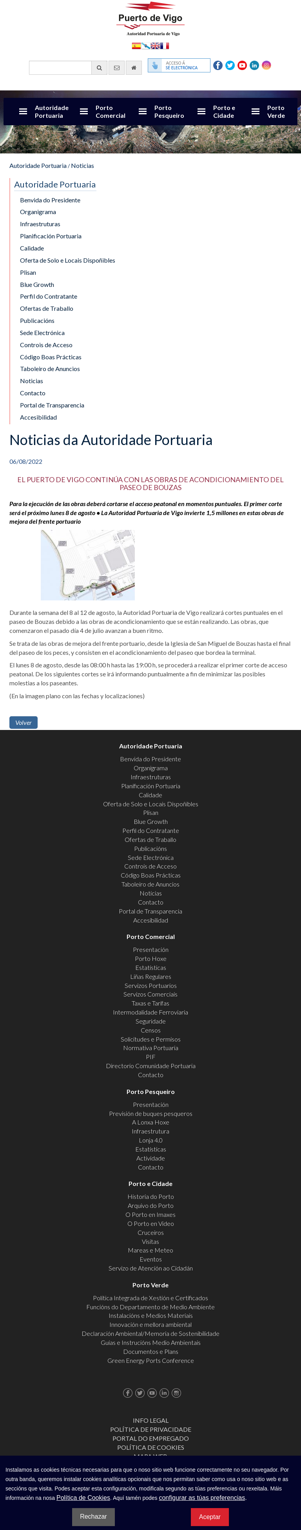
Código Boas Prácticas (51, 356)
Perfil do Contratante (48, 296)
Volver (23, 722)
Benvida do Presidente (50, 200)
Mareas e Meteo (150, 1250)
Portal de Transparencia (52, 405)
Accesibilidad (38, 417)
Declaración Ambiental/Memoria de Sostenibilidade (150, 1333)
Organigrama (38, 211)
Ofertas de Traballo (46, 308)
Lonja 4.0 (151, 1140)
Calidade (32, 248)
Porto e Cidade (224, 111)
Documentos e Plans (150, 1351)
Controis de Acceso (46, 344)
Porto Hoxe (151, 958)
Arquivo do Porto (151, 1205)
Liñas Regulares (150, 976)
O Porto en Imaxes (150, 1214)
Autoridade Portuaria (52, 111)
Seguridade (151, 1021)
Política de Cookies (150, 1447)
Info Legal (151, 1420)
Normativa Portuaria (150, 1047)
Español (136, 45)
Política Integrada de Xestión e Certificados (150, 1297)
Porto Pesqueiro (169, 111)
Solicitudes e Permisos (151, 1039)
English (155, 45)
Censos (151, 1030)
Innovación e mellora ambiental (150, 1324)
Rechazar (93, 1516)
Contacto (32, 392)
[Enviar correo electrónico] (117, 68)
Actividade (150, 1158)
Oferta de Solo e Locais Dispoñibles (67, 260)
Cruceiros (151, 1232)
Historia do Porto (150, 1196)
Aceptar (210, 1517)
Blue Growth (37, 284)
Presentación (151, 949)
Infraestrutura (150, 1131)
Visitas (150, 1241)
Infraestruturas (40, 223)
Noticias (82, 165)
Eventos (151, 1259)
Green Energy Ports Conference (150, 1360)
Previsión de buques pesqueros (150, 1113)
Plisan (28, 272)
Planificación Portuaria (51, 236)
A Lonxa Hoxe (150, 1122)
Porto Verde (276, 111)
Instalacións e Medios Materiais (151, 1315)
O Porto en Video (150, 1223)
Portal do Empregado (150, 1438)
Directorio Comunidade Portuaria (151, 1065)
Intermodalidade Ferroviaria (150, 1012)
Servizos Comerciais (150, 994)
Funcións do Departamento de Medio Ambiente (150, 1306)
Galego (145, 45)
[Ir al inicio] (134, 68)
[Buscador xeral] (68, 68)
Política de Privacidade (150, 1429)
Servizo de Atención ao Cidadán (151, 1268)
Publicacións (37, 320)
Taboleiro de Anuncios (50, 368)
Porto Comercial (110, 111)
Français (164, 45)
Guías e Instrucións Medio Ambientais (151, 1342)
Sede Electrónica (42, 332)
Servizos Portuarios (151, 985)
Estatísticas (150, 967)
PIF (151, 1056)
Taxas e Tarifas (150, 1003)
